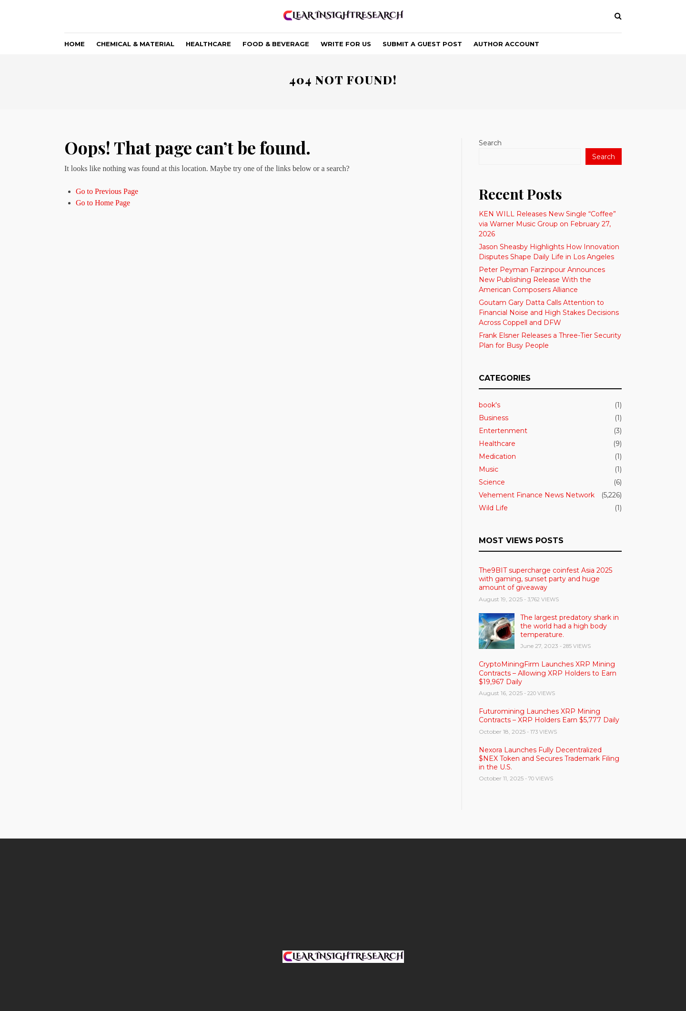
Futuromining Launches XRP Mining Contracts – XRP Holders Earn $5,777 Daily (549, 715)
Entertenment (503, 430)
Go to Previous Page (107, 191)
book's (489, 405)
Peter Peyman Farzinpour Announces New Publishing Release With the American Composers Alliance (542, 279)
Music (488, 469)
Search (490, 143)
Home (74, 44)
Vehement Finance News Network (537, 495)
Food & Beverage (275, 44)
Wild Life (493, 508)
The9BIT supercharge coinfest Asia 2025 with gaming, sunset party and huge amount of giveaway (545, 579)
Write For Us (346, 44)
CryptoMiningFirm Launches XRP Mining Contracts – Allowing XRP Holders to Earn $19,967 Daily (547, 673)
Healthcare (208, 44)
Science (492, 482)
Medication (497, 456)
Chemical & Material (135, 44)
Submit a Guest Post (422, 44)
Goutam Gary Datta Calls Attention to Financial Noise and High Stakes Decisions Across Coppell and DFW (549, 312)
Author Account (506, 44)
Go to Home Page (103, 203)
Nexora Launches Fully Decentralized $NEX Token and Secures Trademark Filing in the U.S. (549, 758)
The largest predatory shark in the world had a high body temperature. (569, 626)
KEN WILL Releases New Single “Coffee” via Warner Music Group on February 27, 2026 (547, 224)
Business (493, 418)
